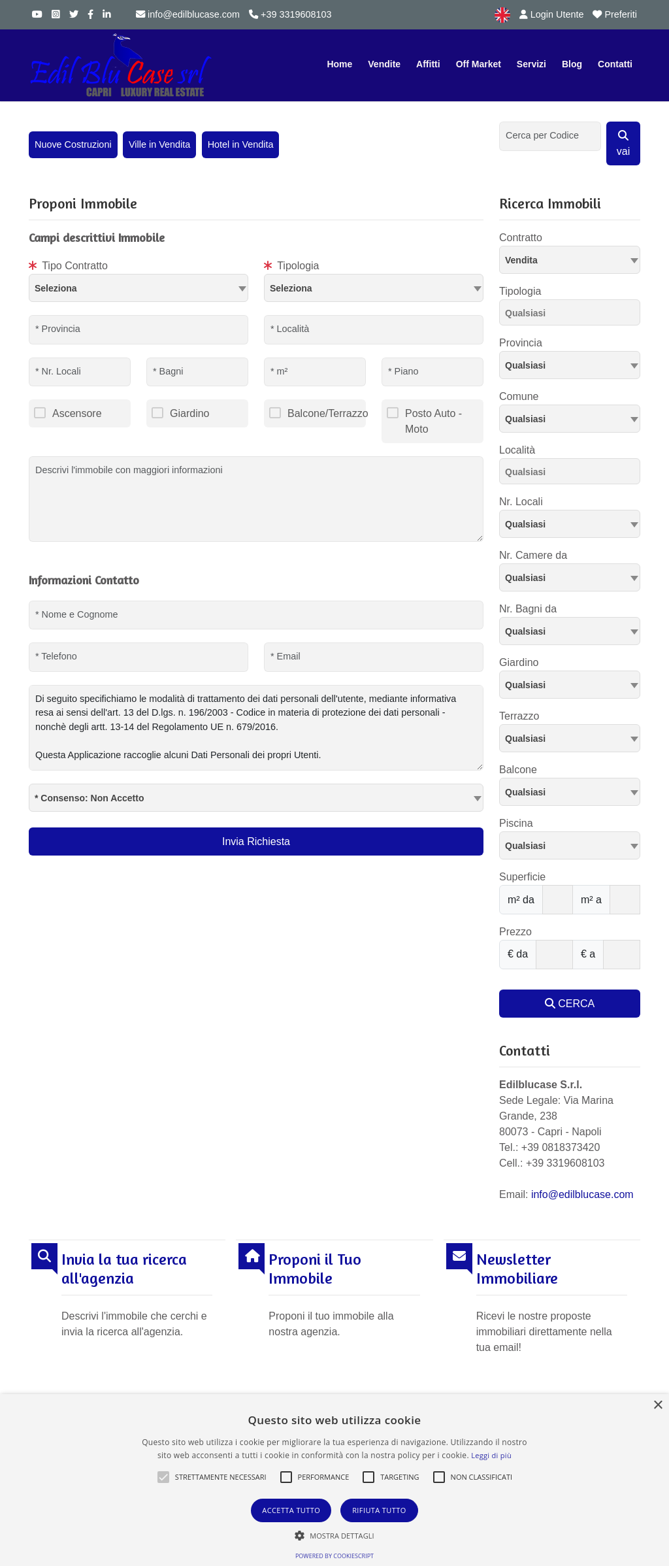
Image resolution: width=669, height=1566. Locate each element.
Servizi (531, 64)
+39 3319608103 (290, 14)
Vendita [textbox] (521, 260)
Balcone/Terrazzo (326, 413)
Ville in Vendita (159, 144)
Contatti (615, 64)
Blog (572, 64)
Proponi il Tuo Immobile (315, 1269)
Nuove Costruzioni (73, 144)
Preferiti (615, 14)
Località (517, 450)
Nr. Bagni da (528, 608)
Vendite (384, 64)
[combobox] (138, 288)
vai (623, 143)
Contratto (520, 237)
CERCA (570, 1003)
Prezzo (515, 931)
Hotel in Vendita (241, 144)
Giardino (189, 413)
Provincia (520, 342)
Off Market (478, 64)
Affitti (428, 64)
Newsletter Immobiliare (517, 1269)
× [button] (657, 1405)
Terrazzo (519, 716)
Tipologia (291, 265)
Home (339, 64)
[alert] (334, 1480)
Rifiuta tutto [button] (379, 1510)
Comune (518, 396)
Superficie (522, 876)
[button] (163, 1477)
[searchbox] (573, 315)
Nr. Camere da (533, 555)
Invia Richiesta (256, 841)
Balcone (518, 769)
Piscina (516, 823)
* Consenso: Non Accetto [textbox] (89, 798)
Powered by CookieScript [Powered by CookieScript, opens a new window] (334, 1556)
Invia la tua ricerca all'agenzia (124, 1269)
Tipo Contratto (68, 265)
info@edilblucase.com (188, 14)
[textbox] (138, 288)
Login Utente (551, 14)
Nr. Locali (521, 501)
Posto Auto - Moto (433, 421)
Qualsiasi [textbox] (525, 419)
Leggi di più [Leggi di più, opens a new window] (491, 1455)
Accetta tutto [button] (291, 1510)
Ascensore (77, 413)
